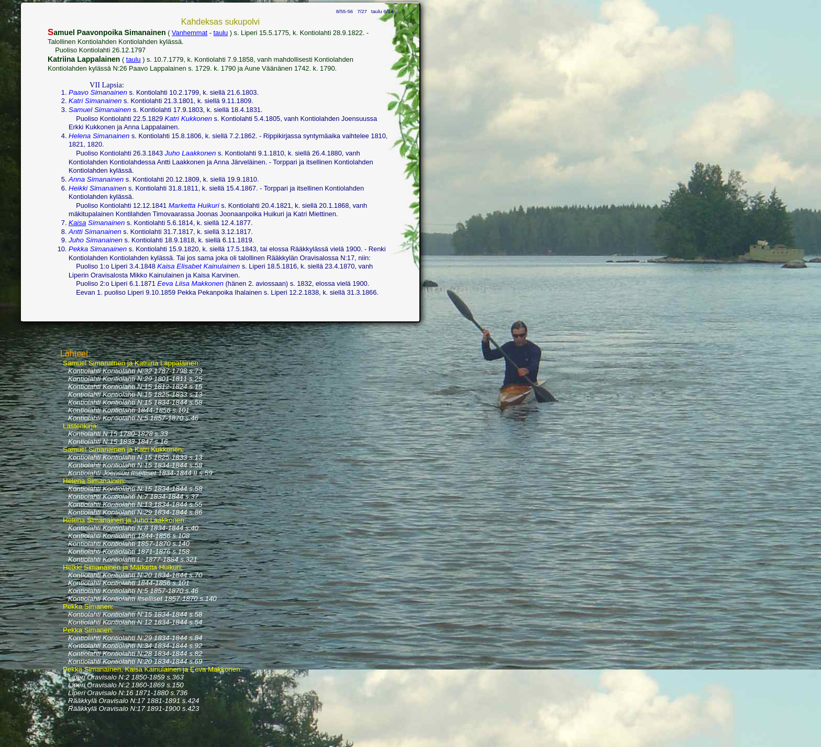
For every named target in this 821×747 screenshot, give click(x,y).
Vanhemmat (189, 33)
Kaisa (77, 223)
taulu (220, 33)
